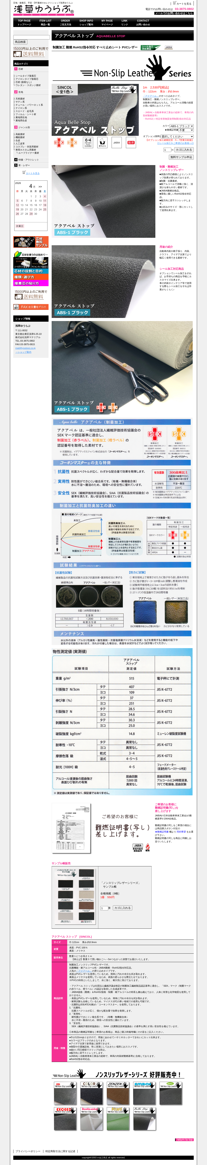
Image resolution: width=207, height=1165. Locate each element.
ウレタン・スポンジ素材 (28, 85)
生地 (20, 92)
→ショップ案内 (23, 352)
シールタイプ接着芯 (26, 76)
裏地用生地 (21, 117)
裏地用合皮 (21, 120)
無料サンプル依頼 (31, 242)
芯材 (20, 69)
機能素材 (20, 137)
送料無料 (31, 295)
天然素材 (20, 98)
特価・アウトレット (28, 159)
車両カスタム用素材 (26, 149)
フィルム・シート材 (26, 114)
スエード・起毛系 (25, 111)
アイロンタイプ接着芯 (27, 79)
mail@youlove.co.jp (25, 348)
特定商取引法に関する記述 (60, 1151)
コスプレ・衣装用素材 (27, 146)
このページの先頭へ (184, 1139)
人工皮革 (20, 143)
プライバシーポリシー (28, 1151)
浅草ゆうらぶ (65, 10)
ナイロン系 (21, 108)
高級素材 (20, 134)
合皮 (18, 140)
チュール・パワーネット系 (29, 105)
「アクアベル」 (151, 96)
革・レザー (24, 165)
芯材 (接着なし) (24, 82)
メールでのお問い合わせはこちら (174, 13)
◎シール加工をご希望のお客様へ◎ (175, 143)
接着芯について (31, 268)
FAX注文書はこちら (31, 307)
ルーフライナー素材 (28, 153)
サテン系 (20, 102)
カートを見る (182, 3)
